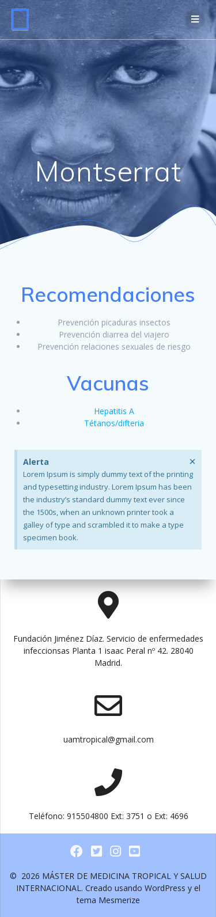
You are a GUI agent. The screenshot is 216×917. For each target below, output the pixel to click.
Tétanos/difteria (114, 423)
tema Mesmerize (108, 900)
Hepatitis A (114, 411)
